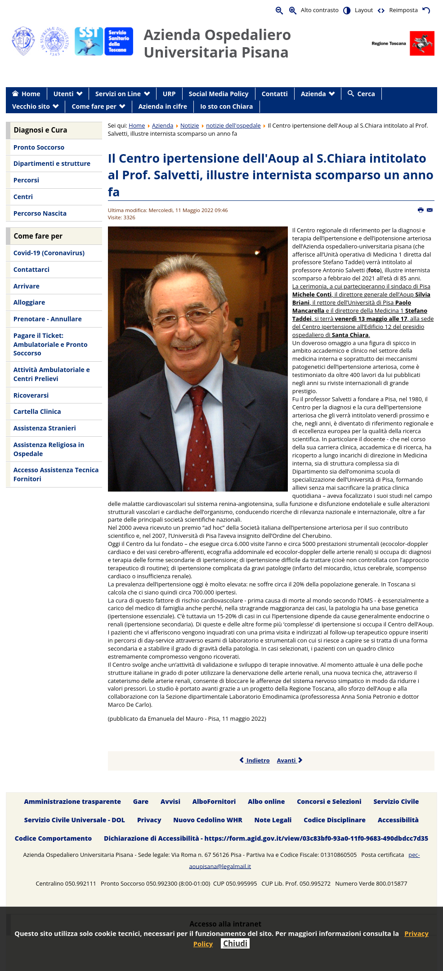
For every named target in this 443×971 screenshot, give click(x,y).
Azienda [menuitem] (313, 93)
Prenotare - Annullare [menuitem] (47, 319)
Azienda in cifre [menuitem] (163, 106)
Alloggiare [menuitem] (29, 302)
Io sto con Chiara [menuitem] (226, 106)
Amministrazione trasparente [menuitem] (72, 801)
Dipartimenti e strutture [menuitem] (51, 163)
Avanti (290, 760)
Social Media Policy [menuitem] (219, 93)
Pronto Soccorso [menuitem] (38, 147)
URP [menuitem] (169, 93)
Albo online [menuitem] (266, 801)
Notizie (189, 125)
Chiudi (235, 943)
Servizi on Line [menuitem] (118, 93)
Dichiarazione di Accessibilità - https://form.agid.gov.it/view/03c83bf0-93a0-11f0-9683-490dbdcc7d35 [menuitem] (266, 838)
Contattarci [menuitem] (31, 269)
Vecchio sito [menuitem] (31, 106)
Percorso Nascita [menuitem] (40, 213)
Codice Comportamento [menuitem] (53, 838)
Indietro (254, 760)
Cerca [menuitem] (366, 93)
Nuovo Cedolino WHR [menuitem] (207, 820)
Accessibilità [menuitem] (398, 820)
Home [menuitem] (31, 93)
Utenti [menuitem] (64, 93)
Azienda (162, 125)
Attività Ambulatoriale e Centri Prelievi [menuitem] (51, 374)
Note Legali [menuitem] (273, 820)
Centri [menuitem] (23, 196)
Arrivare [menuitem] (26, 286)
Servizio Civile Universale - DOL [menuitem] (74, 820)
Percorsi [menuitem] (26, 180)
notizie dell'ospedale (233, 125)
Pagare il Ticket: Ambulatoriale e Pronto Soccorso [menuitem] (50, 344)
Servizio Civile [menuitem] (396, 801)
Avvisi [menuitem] (170, 801)
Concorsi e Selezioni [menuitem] (329, 801)
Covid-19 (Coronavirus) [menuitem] (49, 252)
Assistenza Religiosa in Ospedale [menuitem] (49, 449)
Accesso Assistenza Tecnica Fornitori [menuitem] (56, 474)
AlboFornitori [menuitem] (214, 801)
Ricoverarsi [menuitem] (31, 395)
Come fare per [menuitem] (94, 106)
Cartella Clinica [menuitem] (37, 411)
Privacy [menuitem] (149, 820)
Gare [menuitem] (141, 801)
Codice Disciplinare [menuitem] (335, 820)
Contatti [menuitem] (275, 93)
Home (137, 125)
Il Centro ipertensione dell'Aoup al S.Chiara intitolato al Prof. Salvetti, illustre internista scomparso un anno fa (271, 175)
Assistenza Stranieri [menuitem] (44, 428)
